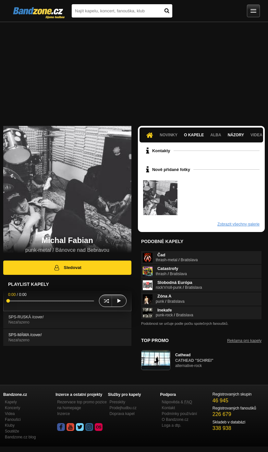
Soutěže (12, 431)
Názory (236, 135)
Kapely (11, 402)
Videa (10, 413)
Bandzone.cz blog (20, 437)
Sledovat (67, 267)
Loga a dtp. (171, 425)
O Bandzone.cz (175, 419)
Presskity (117, 402)
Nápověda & (177, 402)
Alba (215, 135)
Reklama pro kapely (244, 340)
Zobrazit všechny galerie (238, 224)
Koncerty (12, 408)
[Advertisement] (134, 70)
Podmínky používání (179, 413)
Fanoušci (13, 419)
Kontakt (168, 408)
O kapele (194, 135)
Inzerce (63, 413)
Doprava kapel (121, 413)
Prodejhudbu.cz (122, 408)
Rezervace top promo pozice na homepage (82, 405)
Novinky (168, 135)
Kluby (10, 425)
